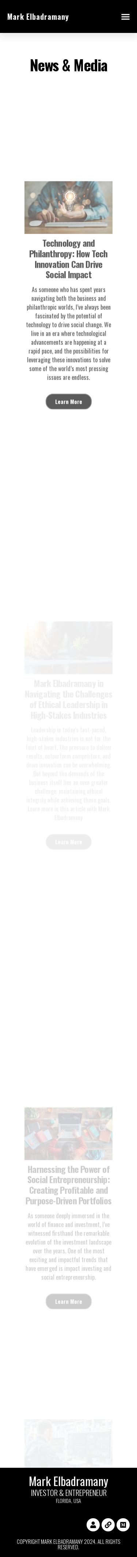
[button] (126, 16)
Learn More (68, 436)
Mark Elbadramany (38, 16)
